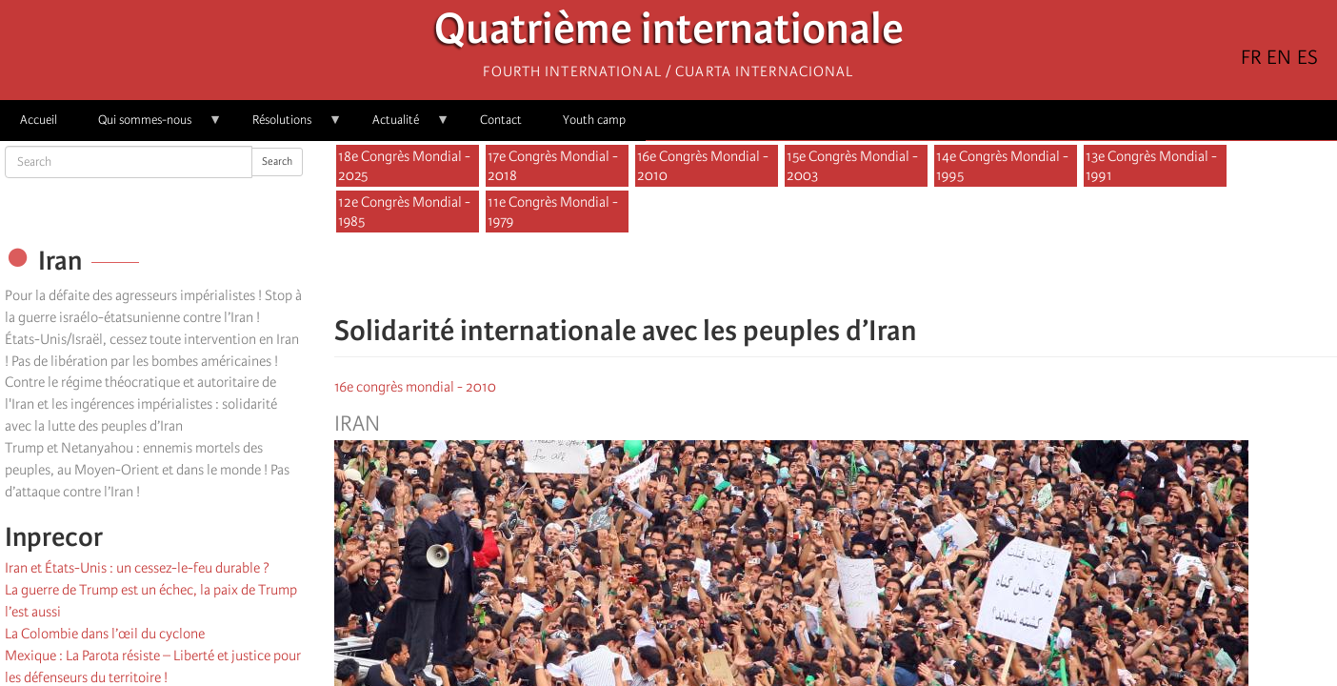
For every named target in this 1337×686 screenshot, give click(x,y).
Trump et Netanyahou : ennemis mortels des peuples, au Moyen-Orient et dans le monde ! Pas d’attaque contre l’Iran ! (147, 469)
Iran (357, 424)
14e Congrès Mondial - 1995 (1002, 166)
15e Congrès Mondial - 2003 (852, 166)
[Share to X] (809, 274)
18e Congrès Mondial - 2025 (404, 166)
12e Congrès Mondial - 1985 (404, 211)
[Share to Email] (862, 274)
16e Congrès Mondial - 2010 (702, 166)
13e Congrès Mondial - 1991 (1151, 166)
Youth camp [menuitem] (594, 119)
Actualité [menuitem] (400, 126)
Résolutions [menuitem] (287, 126)
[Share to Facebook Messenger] (836, 274)
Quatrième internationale (669, 33)
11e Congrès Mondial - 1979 (553, 211)
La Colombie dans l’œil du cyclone (105, 633)
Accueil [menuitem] (38, 119)
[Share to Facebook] (782, 274)
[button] (889, 274)
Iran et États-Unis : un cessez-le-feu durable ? (137, 567)
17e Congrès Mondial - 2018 (553, 166)
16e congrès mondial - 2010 (415, 386)
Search (277, 161)
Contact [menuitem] (501, 119)
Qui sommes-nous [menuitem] (150, 126)
